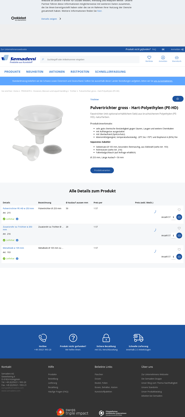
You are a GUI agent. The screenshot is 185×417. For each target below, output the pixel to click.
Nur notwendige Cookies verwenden (161, 11)
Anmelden (175, 49)
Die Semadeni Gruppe (151, 378)
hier (99, 32)
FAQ (154, 49)
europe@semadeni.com (12, 387)
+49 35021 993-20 (42, 349)
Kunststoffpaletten (103, 391)
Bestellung (53, 378)
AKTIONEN (57, 72)
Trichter (73, 91)
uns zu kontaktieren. (163, 81)
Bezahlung (53, 387)
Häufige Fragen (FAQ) (58, 391)
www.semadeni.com (10, 390)
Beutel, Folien (101, 383)
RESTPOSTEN (80, 72)
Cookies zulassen (161, 5)
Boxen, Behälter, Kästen (106, 387)
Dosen (98, 378)
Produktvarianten (102, 170)
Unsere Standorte (149, 387)
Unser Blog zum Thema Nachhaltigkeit (159, 383)
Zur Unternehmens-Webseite (154, 374)
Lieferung (52, 383)
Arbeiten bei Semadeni (151, 395)
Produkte (52, 374)
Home (16, 91)
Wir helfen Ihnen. (73, 349)
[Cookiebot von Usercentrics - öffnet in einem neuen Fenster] (18, 41)
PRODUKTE (12, 72)
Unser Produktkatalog (151, 391)
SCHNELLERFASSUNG (110, 72)
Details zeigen (49, 40)
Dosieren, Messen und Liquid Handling (50, 91)
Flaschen (99, 374)
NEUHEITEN (34, 72)
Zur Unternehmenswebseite (14, 49)
